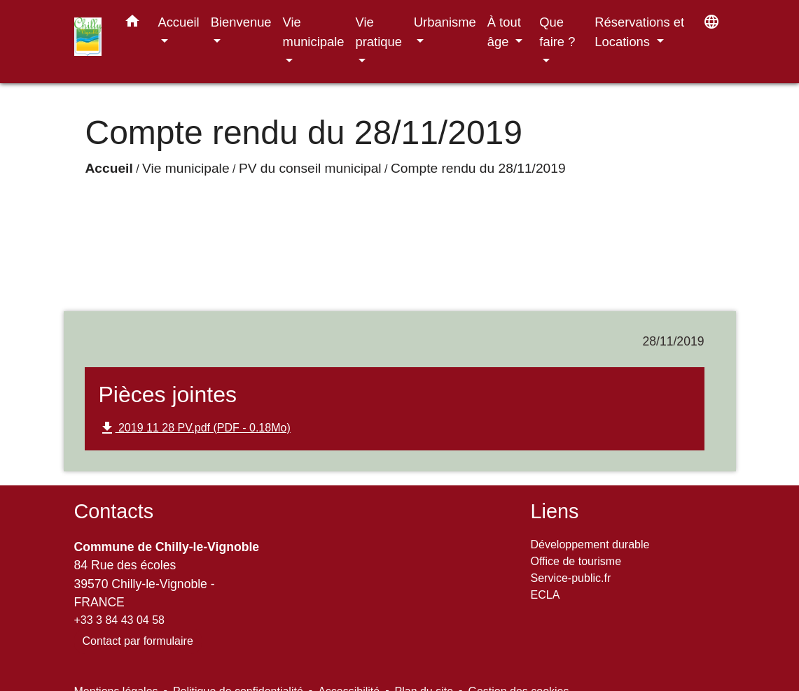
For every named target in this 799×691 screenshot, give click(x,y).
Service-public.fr (571, 578)
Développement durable (590, 544)
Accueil (109, 168)
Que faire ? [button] (557, 32)
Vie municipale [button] (314, 32)
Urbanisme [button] (445, 22)
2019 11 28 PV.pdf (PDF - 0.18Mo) (195, 428)
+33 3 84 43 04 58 (119, 620)
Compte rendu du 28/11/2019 (478, 168)
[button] (132, 24)
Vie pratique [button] (379, 32)
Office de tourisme (576, 561)
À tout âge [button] (504, 32)
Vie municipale (185, 168)
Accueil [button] (178, 22)
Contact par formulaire (138, 641)
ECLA (545, 595)
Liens (555, 511)
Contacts (114, 511)
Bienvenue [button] (241, 22)
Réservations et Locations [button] (639, 32)
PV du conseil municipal (310, 168)
